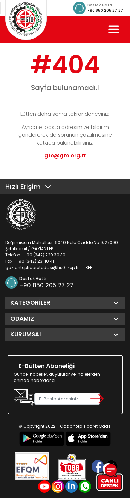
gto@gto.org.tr (65, 155)
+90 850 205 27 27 (105, 10)
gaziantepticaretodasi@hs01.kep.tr (42, 267)
